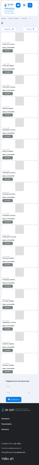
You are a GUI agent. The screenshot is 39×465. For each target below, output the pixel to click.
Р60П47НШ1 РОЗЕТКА (9, 322)
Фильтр (30, 29)
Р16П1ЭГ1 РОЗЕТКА (8, 44)
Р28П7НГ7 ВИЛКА (7, 108)
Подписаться (13, 399)
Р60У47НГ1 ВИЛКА (8, 365)
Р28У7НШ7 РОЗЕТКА (8, 172)
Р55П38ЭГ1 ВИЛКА (8, 258)
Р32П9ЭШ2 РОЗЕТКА (8, 194)
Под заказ (7, 50)
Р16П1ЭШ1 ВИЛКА (8, 65)
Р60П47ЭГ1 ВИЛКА (8, 344)
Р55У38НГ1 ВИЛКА (8, 301)
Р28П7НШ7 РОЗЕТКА (8, 130)
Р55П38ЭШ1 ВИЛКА (8, 279)
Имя (8, 386)
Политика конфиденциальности (11, 448)
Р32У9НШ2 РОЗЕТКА (8, 215)
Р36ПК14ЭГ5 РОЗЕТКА (9, 237)
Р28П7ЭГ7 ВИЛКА (7, 151)
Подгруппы (9, 29)
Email (8, 393)
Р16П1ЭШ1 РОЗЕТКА (8, 87)
